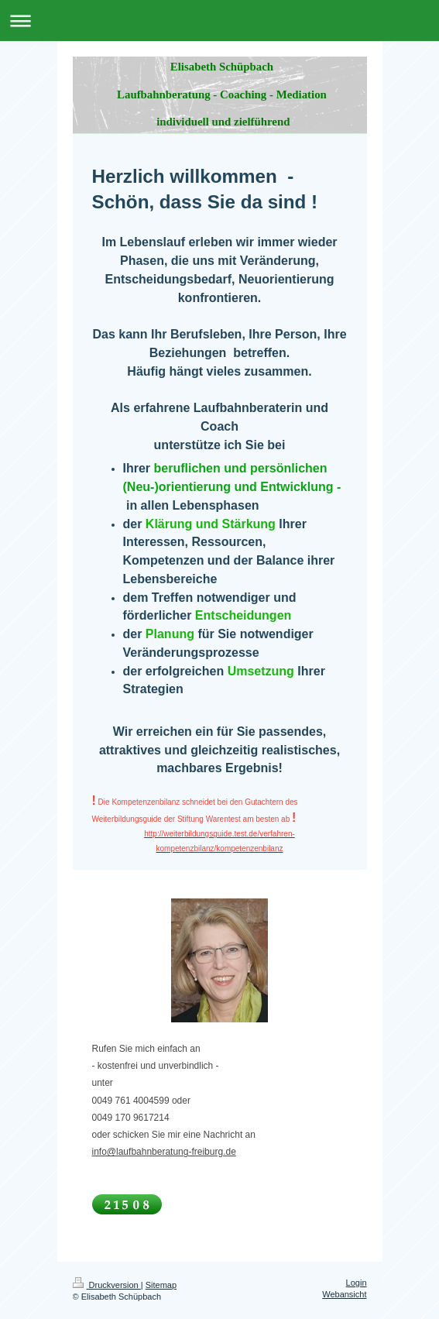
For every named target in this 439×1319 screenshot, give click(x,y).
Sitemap (161, 1285)
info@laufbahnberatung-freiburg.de (164, 1151)
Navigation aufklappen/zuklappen (219, 20)
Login (356, 1282)
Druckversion (107, 1285)
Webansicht (344, 1294)
